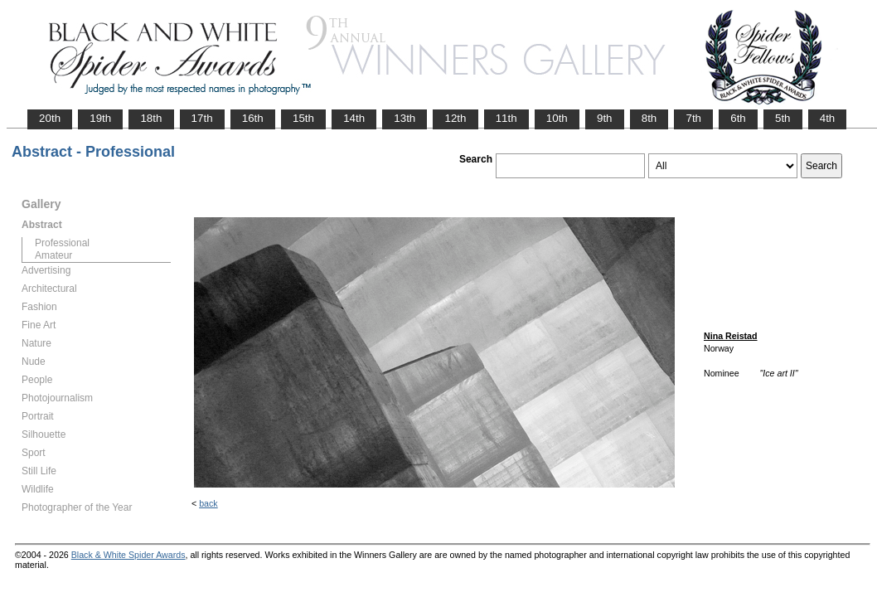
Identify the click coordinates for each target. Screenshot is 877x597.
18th (151, 118)
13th (404, 118)
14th (354, 118)
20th (50, 118)
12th (455, 118)
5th (783, 118)
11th (506, 118)
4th (828, 118)
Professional (62, 243)
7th (693, 118)
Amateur (53, 255)
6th (738, 118)
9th (605, 118)
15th (303, 118)
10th (557, 118)
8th (649, 118)
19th (100, 118)
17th (202, 118)
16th (253, 118)
